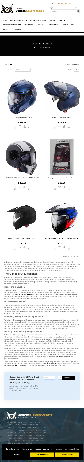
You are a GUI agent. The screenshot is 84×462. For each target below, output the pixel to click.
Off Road (42, 25)
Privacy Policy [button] (73, 449)
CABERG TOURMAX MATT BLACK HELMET (22, 238)
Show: (69, 70)
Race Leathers (20, 365)
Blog (72, 25)
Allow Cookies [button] (67, 454)
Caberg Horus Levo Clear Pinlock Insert (62, 178)
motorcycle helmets (63, 357)
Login (24, 6)
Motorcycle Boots (57, 20)
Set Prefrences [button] (42, 454)
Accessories (29, 25)
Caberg (47, 47)
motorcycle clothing (50, 363)
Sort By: (8, 70)
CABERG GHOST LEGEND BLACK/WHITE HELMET (22, 178)
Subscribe (68, 378)
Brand (40, 47)
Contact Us (7, 29)
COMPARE (19, 8)
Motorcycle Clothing (12, 25)
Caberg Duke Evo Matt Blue (22, 117)
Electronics (54, 25)
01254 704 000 (64, 3)
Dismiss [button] (17, 454)
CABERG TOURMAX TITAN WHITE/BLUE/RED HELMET (62, 238)
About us (18, 29)
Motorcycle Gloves (38, 20)
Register (19, 6)
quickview (29, 128)
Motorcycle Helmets (18, 20)
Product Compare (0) (72, 65)
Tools (65, 25)
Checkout (34, 6)
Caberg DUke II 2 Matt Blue (61, 117)
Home (5, 20)
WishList (28, 6)
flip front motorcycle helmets (24, 294)
